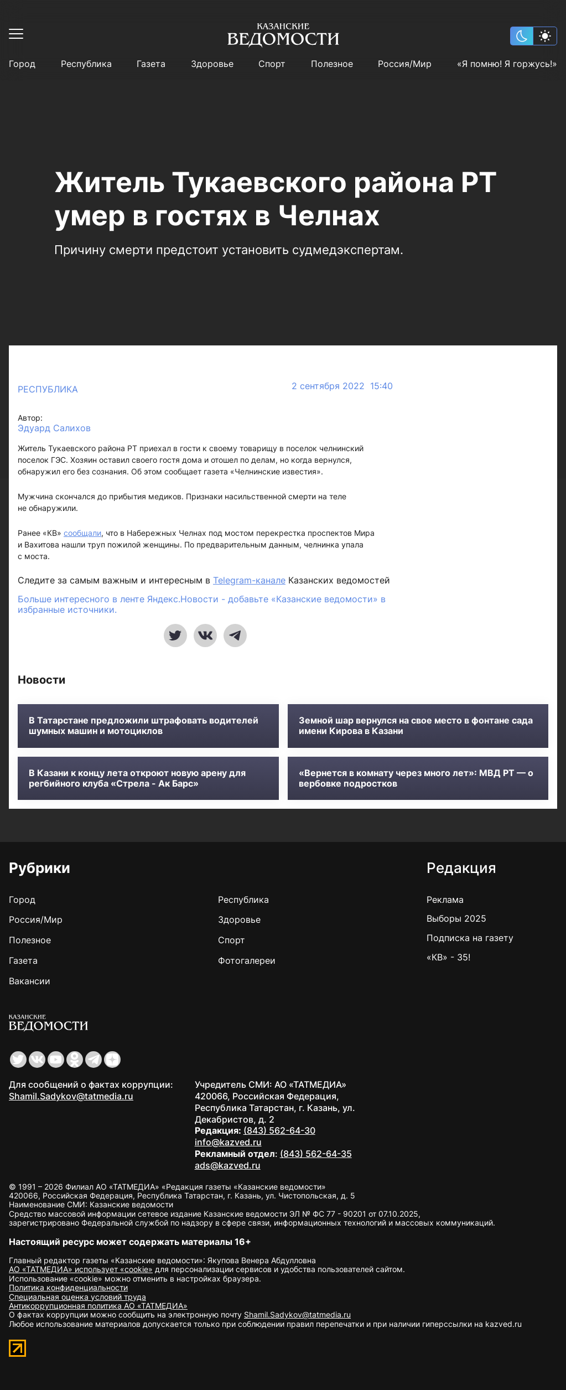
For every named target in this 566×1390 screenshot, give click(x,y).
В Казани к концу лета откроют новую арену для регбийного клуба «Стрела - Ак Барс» (137, 778)
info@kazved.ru (228, 1142)
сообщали (82, 533)
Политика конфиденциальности (68, 1287)
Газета (151, 64)
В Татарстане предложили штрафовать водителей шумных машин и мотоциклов (143, 725)
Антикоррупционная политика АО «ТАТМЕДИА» (98, 1305)
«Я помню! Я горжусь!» (507, 64)
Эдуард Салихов (54, 428)
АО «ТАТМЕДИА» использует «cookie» (81, 1269)
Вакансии (29, 980)
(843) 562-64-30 (279, 1130)
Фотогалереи (247, 960)
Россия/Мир (405, 64)
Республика (86, 64)
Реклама (445, 899)
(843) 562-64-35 (316, 1153)
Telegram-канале (249, 580)
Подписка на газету (470, 937)
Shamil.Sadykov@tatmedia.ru (71, 1096)
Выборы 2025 (456, 918)
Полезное (332, 64)
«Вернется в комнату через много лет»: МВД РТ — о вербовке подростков (416, 778)
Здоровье (212, 64)
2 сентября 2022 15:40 (342, 386)
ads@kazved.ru (228, 1165)
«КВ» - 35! (448, 957)
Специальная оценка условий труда (77, 1296)
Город (22, 64)
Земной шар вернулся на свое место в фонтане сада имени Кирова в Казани (416, 725)
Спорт (271, 64)
